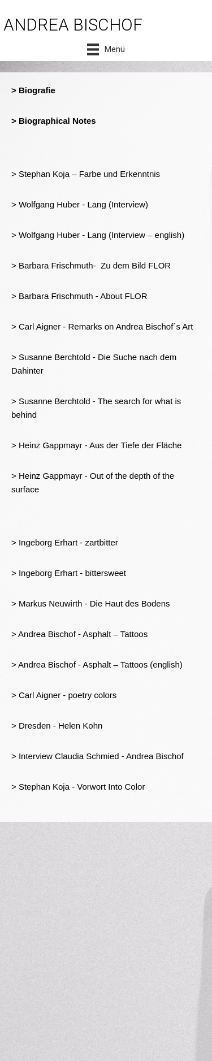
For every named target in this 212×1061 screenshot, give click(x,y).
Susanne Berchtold (54, 401)
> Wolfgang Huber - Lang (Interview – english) (97, 235)
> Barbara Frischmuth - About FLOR (79, 296)
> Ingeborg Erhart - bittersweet (68, 573)
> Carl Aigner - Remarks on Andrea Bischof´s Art (102, 326)
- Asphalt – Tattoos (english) (129, 664)
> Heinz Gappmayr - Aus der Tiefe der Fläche (96, 445)
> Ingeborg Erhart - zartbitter (64, 542)
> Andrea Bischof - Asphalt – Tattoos (79, 634)
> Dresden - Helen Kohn (56, 725)
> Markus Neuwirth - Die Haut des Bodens (90, 603)
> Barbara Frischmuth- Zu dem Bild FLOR (91, 265)
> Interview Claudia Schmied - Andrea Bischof (97, 756)
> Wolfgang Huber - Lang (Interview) (79, 204)
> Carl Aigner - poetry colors (63, 695)
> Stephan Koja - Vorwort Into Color (78, 786)
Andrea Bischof (47, 664)
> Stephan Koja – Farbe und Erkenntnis (85, 174)
